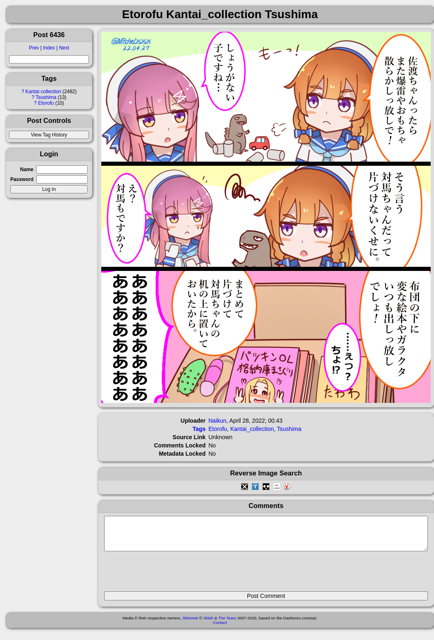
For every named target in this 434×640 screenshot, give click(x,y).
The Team (227, 624)
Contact (220, 628)
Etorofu (46, 103)
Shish (208, 624)
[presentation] (166, 575)
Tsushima (46, 97)
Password (21, 179)
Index (49, 48)
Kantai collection (43, 91)
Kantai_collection (252, 429)
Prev (34, 48)
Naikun (217, 420)
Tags (199, 429)
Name (26, 169)
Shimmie (190, 624)
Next (64, 48)
